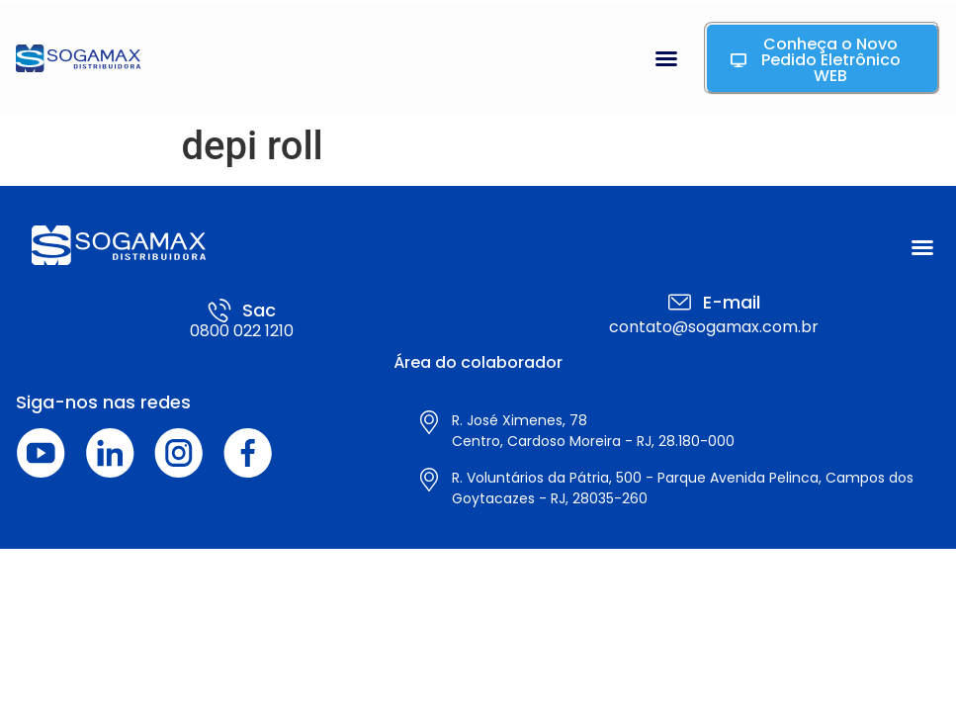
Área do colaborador (478, 362)
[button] (666, 58)
